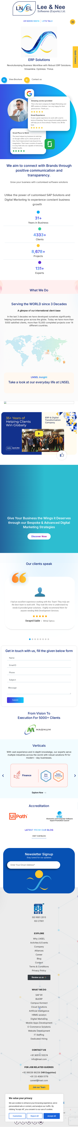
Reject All (35, 1116)
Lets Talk (47, 21)
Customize (17, 1116)
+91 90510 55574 (31, 21)
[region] (34, 1108)
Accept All (52, 1116)
